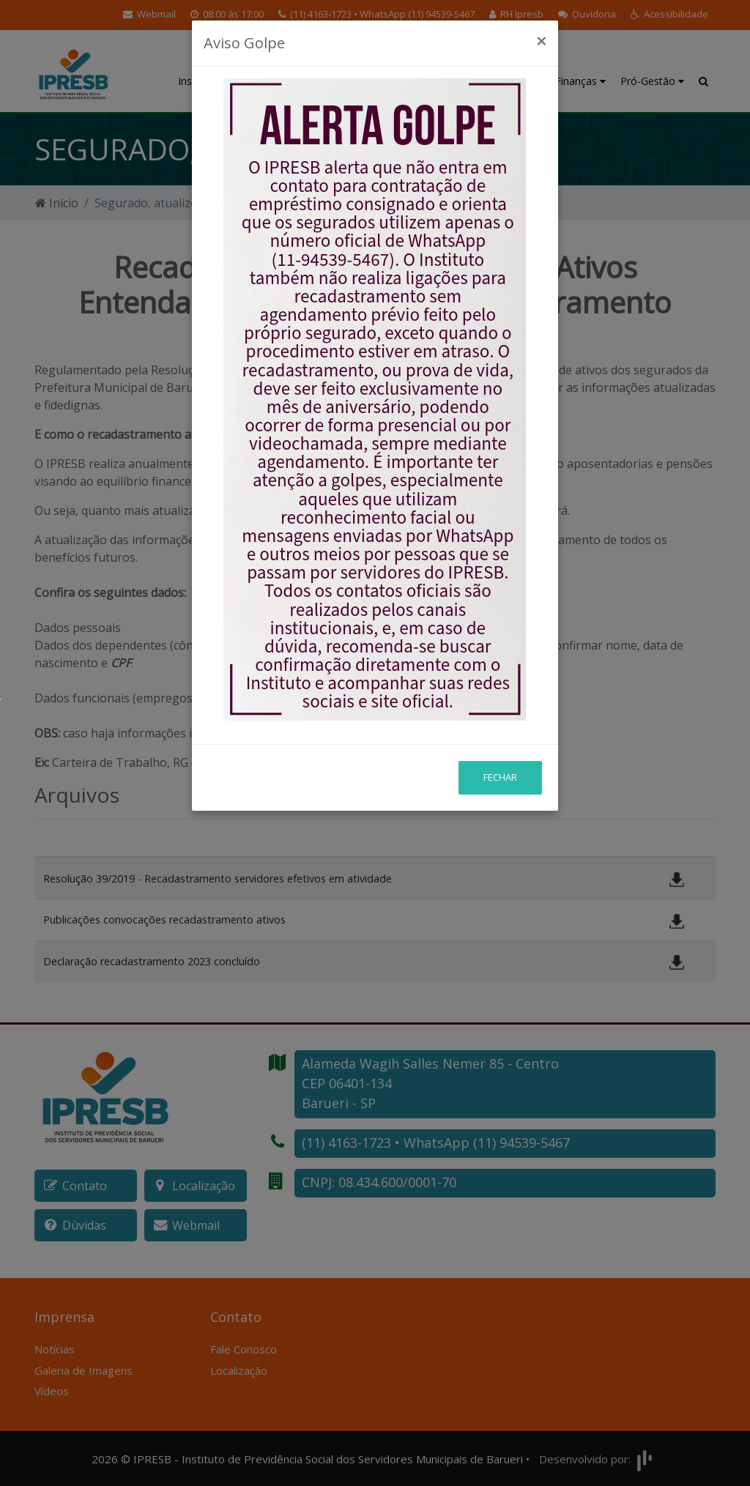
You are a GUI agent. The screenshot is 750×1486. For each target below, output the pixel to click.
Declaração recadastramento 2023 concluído (151, 961)
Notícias (54, 1349)
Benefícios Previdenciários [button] (401, 73)
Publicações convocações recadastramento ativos (164, 919)
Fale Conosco (243, 1349)
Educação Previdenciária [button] (305, 73)
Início (56, 203)
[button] (669, 14)
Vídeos (51, 1390)
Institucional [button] (211, 81)
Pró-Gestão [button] (652, 81)
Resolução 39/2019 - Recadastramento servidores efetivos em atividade (217, 878)
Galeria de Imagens (83, 1370)
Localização (238, 1370)
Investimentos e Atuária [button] (502, 73)
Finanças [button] (580, 81)
